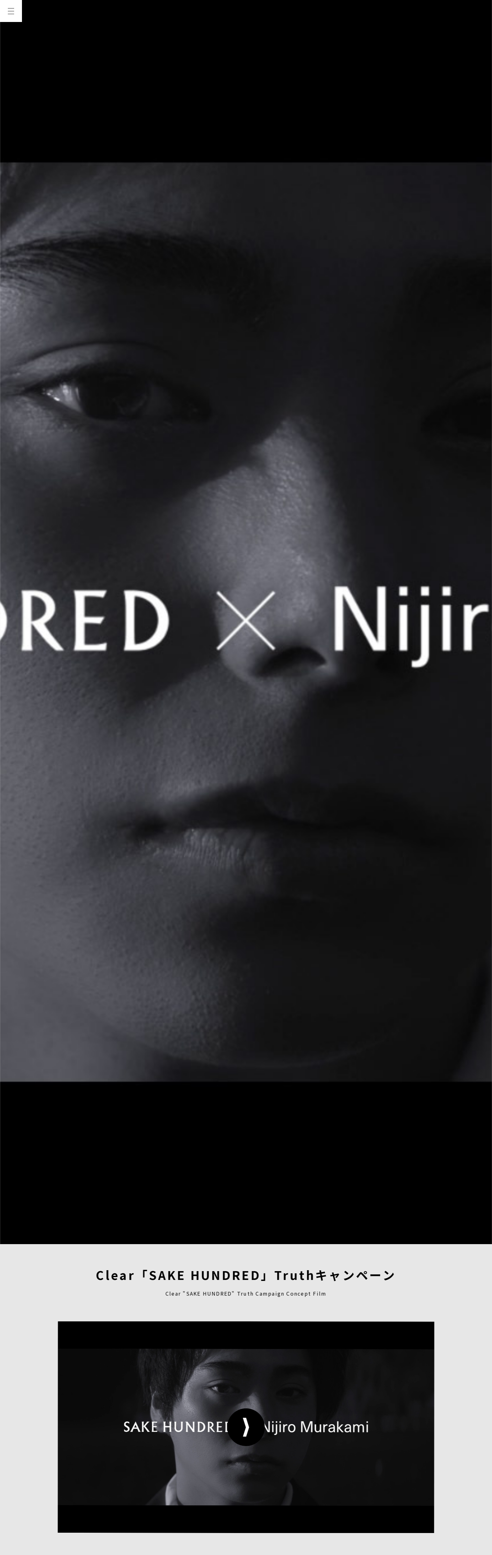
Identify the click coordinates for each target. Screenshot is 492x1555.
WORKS (11, 79)
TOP (11, 33)
